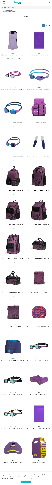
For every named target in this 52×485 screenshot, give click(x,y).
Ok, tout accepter (26, 482)
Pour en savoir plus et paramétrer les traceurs (26, 479)
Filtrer (26, 16)
